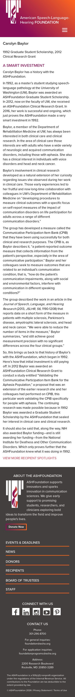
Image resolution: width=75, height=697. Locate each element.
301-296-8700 (37, 633)
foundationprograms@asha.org (37, 653)
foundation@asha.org (37, 643)
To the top (70, 681)
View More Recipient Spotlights (29, 458)
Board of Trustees (22, 580)
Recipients (15, 571)
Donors (13, 562)
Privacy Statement (42, 690)
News (10, 552)
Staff (10, 589)
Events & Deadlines (23, 543)
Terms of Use (60, 690)
